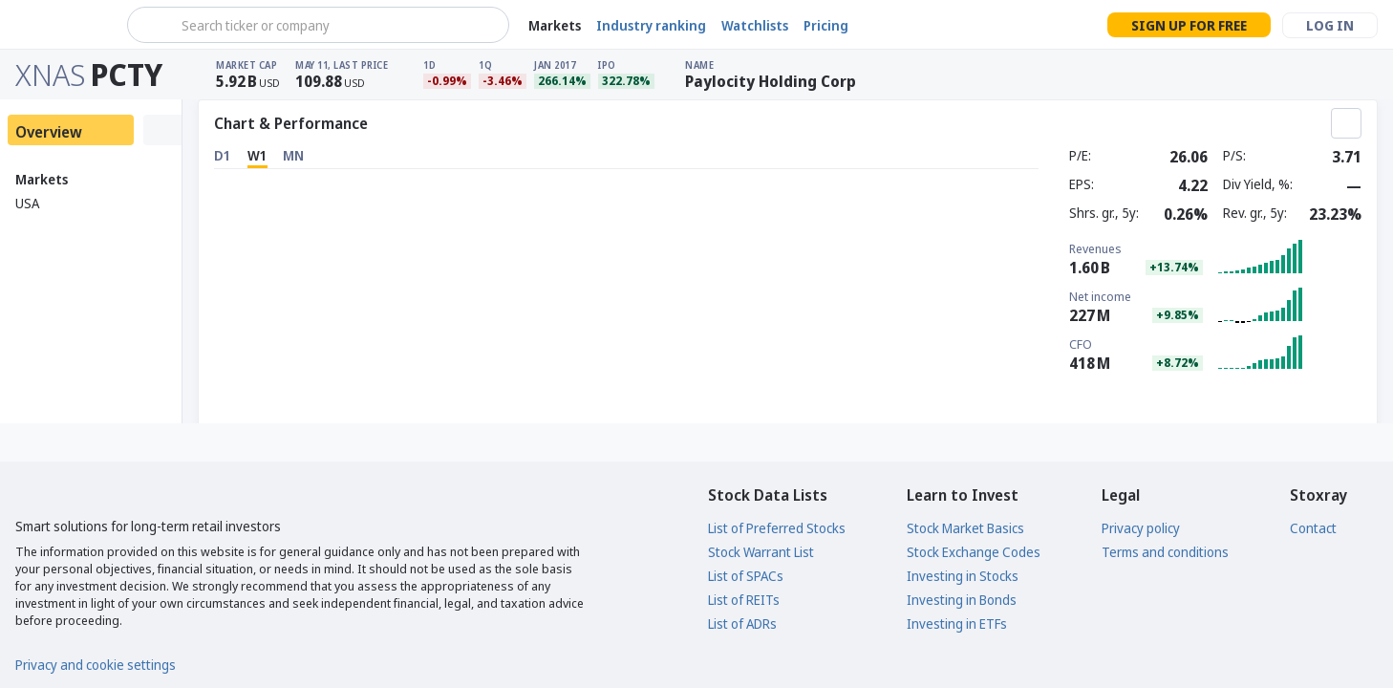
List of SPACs (745, 576)
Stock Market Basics (965, 528)
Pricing (826, 25)
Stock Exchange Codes (973, 552)
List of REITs (744, 600)
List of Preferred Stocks (777, 528)
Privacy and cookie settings (95, 665)
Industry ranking (651, 25)
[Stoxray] (61, 25)
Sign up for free (1189, 25)
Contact (1313, 528)
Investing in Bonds (962, 600)
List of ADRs (742, 623)
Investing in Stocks (962, 576)
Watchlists (754, 25)
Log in (1330, 25)
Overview (48, 131)
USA (27, 203)
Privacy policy (1141, 528)
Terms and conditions (1165, 552)
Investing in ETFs (957, 623)
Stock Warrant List (761, 552)
